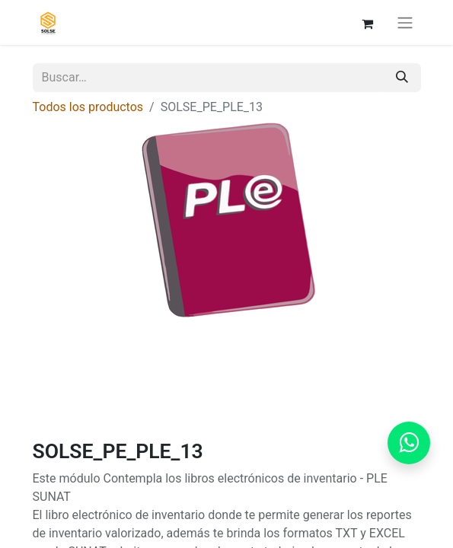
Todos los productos (88, 107)
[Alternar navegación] (405, 22)
